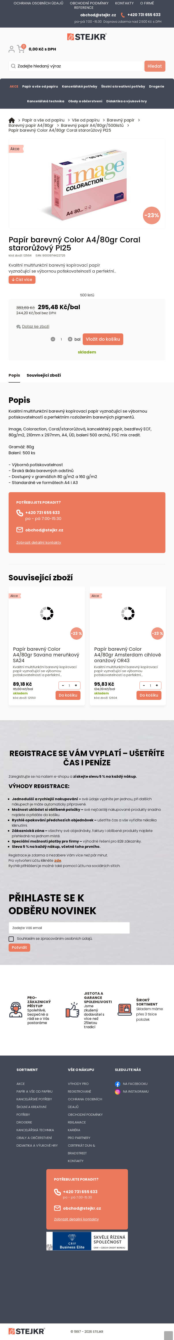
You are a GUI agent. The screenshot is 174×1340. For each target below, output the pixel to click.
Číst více (22, 279)
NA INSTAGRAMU (136, 1091)
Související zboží (44, 375)
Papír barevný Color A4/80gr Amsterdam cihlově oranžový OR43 (121, 655)
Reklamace (77, 1122)
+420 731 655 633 (42, 513)
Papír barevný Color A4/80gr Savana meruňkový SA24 (46, 655)
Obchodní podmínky (85, 1114)
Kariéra (74, 1130)
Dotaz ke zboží (35, 326)
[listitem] (150, 1014)
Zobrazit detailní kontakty (38, 542)
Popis (14, 375)
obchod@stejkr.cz (44, 530)
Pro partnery (79, 1138)
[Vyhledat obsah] (154, 66)
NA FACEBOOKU (135, 1084)
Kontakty (76, 1161)
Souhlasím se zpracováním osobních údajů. (55, 938)
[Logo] (87, 37)
